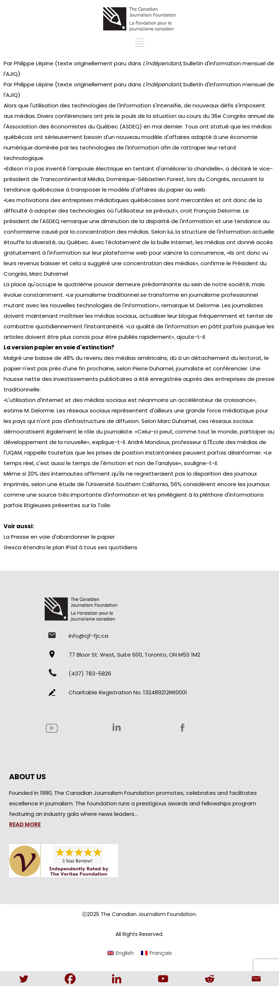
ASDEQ (131, 126)
